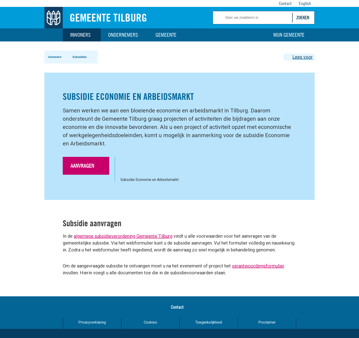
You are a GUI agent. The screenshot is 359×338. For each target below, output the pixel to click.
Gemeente (166, 35)
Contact (177, 307)
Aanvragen (82, 166)
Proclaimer (267, 322)
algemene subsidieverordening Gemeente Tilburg (123, 236)
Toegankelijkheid (208, 322)
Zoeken (302, 17)
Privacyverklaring (92, 322)
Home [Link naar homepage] (53, 34)
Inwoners (80, 35)
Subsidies (79, 57)
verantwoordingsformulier (258, 266)
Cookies (150, 322)
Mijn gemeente (289, 35)
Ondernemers (123, 35)
